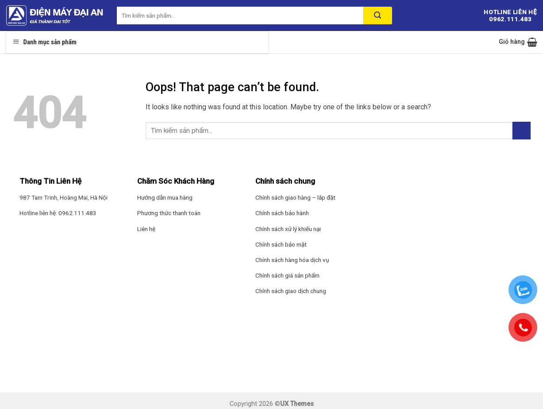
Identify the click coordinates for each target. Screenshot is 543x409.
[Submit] (521, 130)
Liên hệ (146, 228)
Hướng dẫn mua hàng (165, 197)
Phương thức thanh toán (168, 212)
